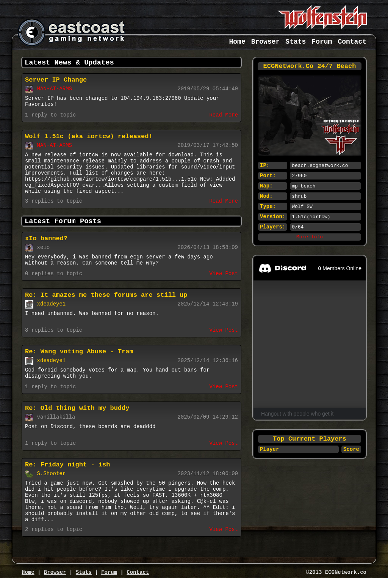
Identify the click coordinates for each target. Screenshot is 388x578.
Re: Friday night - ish (67, 464)
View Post (223, 274)
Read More (223, 115)
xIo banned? (46, 238)
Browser (265, 42)
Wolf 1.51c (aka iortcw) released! (89, 136)
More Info (309, 237)
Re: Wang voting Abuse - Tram (79, 351)
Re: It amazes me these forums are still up (106, 295)
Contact (352, 42)
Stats (295, 42)
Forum (321, 42)
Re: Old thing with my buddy (77, 408)
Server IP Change (56, 79)
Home (237, 42)
